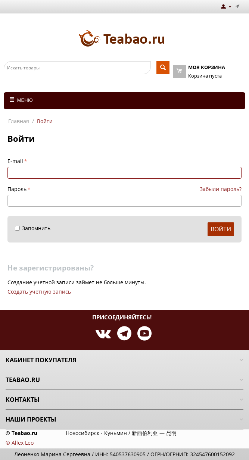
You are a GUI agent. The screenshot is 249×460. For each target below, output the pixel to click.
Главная (18, 121)
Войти (221, 229)
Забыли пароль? (221, 189)
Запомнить (32, 228)
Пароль (17, 189)
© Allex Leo (20, 442)
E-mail (15, 161)
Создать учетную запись (39, 291)
